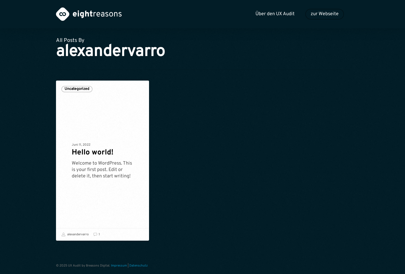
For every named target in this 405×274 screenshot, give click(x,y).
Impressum (119, 266)
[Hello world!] (102, 161)
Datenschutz (138, 266)
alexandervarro (75, 234)
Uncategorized (77, 89)
